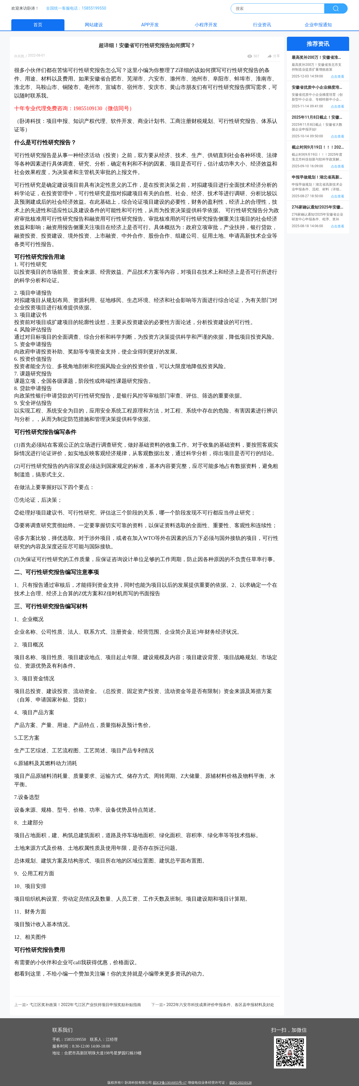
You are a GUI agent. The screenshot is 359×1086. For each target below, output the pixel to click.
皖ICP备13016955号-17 (170, 1083)
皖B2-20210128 (241, 1083)
